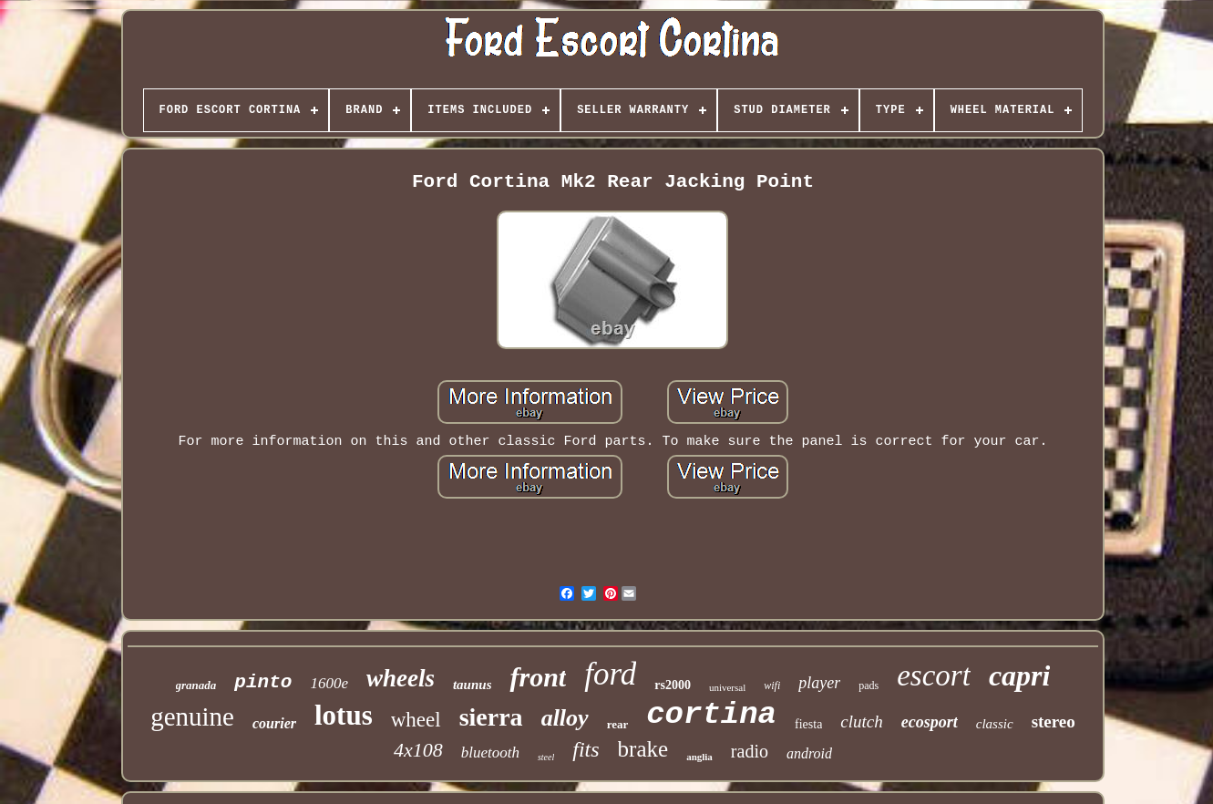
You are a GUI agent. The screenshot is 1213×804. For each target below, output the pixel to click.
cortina (711, 714)
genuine (192, 716)
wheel (416, 719)
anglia (699, 756)
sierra (491, 717)
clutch (861, 721)
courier (274, 723)
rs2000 (672, 685)
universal (727, 687)
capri (1020, 675)
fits (585, 749)
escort (934, 675)
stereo (1053, 721)
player (819, 683)
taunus (472, 684)
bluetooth (490, 752)
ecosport (929, 722)
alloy (565, 718)
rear (618, 724)
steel (546, 757)
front (537, 677)
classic (994, 723)
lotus (343, 715)
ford (610, 674)
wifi (772, 685)
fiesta (808, 724)
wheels (400, 678)
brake (643, 749)
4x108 (418, 749)
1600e (329, 683)
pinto (263, 682)
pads (868, 685)
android (809, 753)
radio (749, 751)
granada (196, 685)
